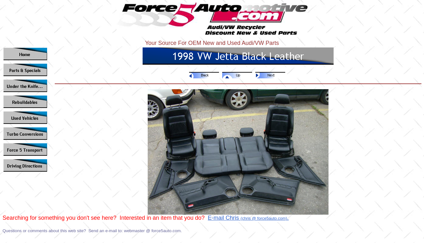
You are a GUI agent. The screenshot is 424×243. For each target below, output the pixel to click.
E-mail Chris (224, 218)
